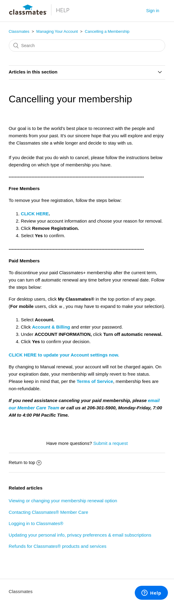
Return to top (25, 462)
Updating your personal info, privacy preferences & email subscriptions (80, 534)
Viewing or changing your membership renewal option (63, 500)
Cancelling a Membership (107, 31)
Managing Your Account (57, 31)
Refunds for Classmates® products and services (57, 546)
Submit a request (110, 443)
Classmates (19, 31)
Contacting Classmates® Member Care (48, 512)
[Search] (87, 45)
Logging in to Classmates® (36, 523)
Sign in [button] (152, 10)
